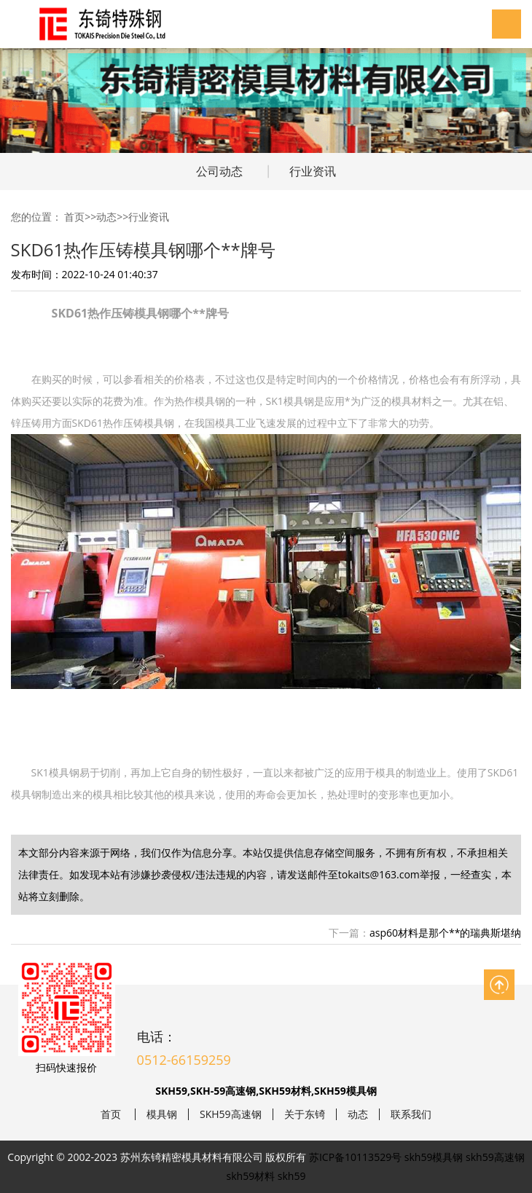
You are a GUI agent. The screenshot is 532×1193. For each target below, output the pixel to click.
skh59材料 (251, 1176)
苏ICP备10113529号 (355, 1157)
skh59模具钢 (433, 1157)
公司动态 (219, 171)
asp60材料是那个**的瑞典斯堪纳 (445, 933)
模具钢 (161, 1114)
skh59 (292, 1176)
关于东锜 (304, 1114)
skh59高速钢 (495, 1157)
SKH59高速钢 (231, 1114)
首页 (74, 217)
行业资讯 (312, 171)
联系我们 (411, 1114)
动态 (106, 217)
